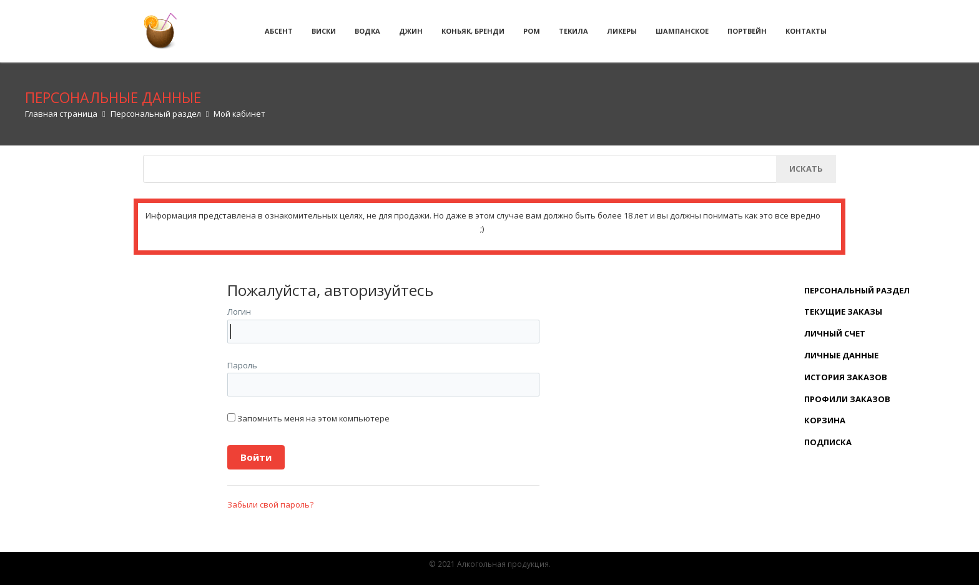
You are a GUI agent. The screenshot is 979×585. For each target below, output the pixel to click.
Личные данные (841, 355)
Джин (411, 31)
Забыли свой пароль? (270, 504)
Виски (324, 31)
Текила (573, 31)
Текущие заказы (843, 311)
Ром (531, 31)
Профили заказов (847, 399)
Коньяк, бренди (472, 31)
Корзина (824, 420)
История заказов (845, 377)
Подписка (828, 442)
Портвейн (747, 31)
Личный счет (834, 333)
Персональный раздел (857, 290)
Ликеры (622, 31)
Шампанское (682, 31)
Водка (367, 31)
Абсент (279, 31)
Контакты (806, 31)
